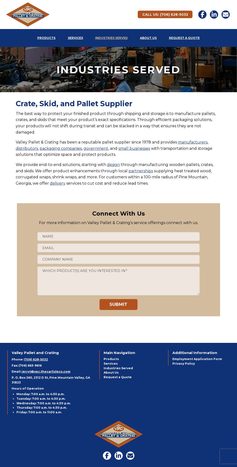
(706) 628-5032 (36, 359)
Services (111, 363)
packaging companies (61, 148)
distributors (27, 148)
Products (111, 359)
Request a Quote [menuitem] (184, 38)
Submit (118, 304)
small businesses (134, 148)
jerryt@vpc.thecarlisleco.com (46, 371)
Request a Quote (118, 377)
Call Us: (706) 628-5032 (165, 14)
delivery (57, 183)
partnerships (141, 171)
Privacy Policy (183, 363)
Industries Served (118, 368)
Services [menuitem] (75, 38)
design (113, 164)
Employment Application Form (197, 359)
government (96, 148)
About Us (111, 372)
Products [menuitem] (46, 38)
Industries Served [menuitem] (111, 38)
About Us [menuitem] (148, 38)
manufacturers (192, 142)
